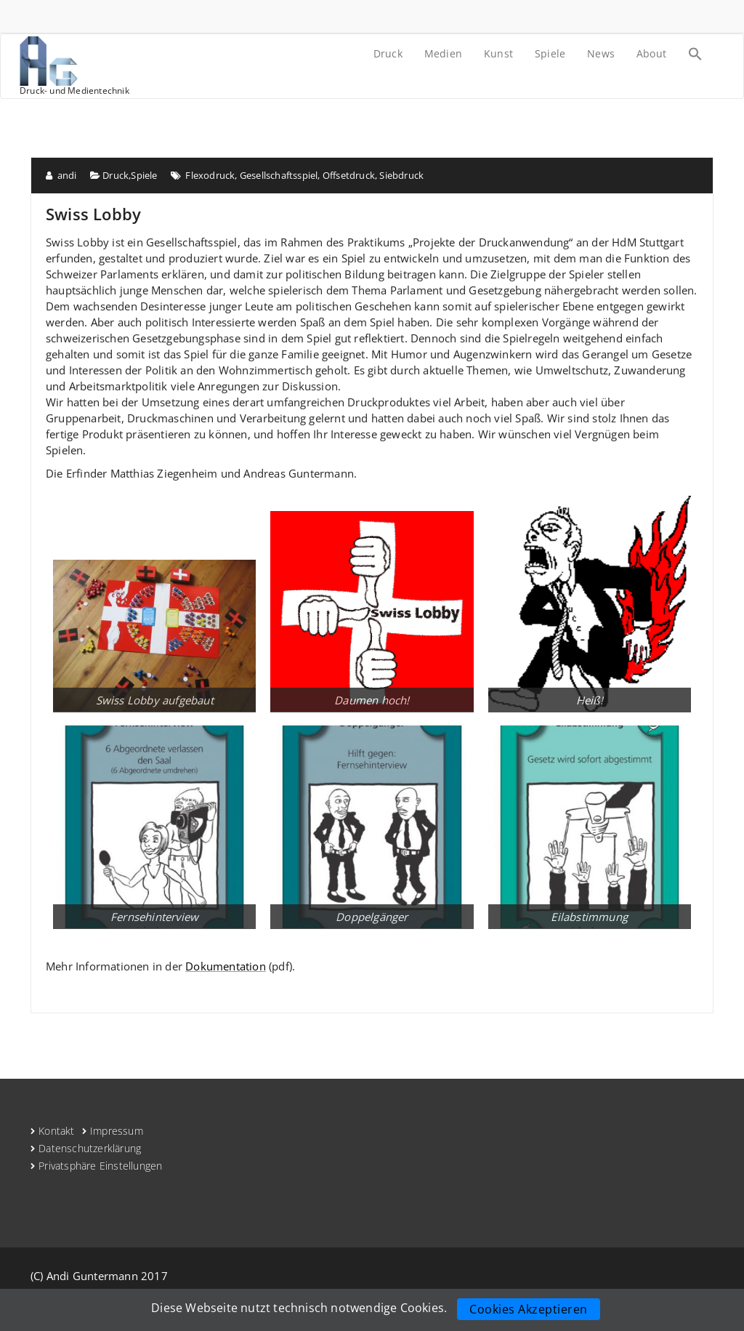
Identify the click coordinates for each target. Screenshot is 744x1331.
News (601, 53)
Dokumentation (225, 966)
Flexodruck (210, 175)
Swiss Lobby (93, 214)
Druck (388, 53)
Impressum (116, 1131)
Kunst (498, 53)
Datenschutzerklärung (90, 1148)
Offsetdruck (349, 175)
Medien (443, 53)
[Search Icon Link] (695, 56)
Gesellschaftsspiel (279, 175)
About (651, 53)
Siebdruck (401, 175)
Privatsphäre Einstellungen (100, 1166)
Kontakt (56, 1131)
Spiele (550, 53)
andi (61, 175)
